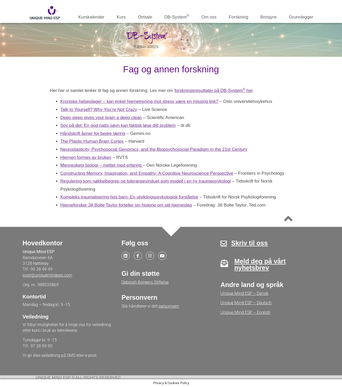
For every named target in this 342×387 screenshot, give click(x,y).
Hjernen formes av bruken (85, 157)
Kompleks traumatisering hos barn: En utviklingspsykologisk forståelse (129, 197)
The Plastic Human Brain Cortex (92, 141)
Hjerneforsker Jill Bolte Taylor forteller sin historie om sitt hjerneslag (126, 205)
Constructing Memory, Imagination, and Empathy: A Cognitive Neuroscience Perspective (146, 173)
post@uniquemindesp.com (47, 275)
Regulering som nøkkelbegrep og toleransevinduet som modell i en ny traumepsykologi (145, 181)
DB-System (176, 17)
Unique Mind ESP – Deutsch (246, 302)
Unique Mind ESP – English (245, 312)
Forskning (238, 17)
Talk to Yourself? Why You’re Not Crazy (98, 109)
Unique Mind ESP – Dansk (244, 293)
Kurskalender (91, 17)
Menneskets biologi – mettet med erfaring (101, 165)
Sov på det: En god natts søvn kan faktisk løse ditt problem (118, 125)
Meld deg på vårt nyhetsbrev (259, 264)
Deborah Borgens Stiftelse (145, 282)
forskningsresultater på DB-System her (214, 90)
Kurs (121, 17)
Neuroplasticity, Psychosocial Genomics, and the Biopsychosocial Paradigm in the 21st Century (153, 149)
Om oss (209, 17)
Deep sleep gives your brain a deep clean (101, 117)
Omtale (145, 17)
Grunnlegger (301, 17)
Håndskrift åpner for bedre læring (92, 133)
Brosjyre (268, 17)
